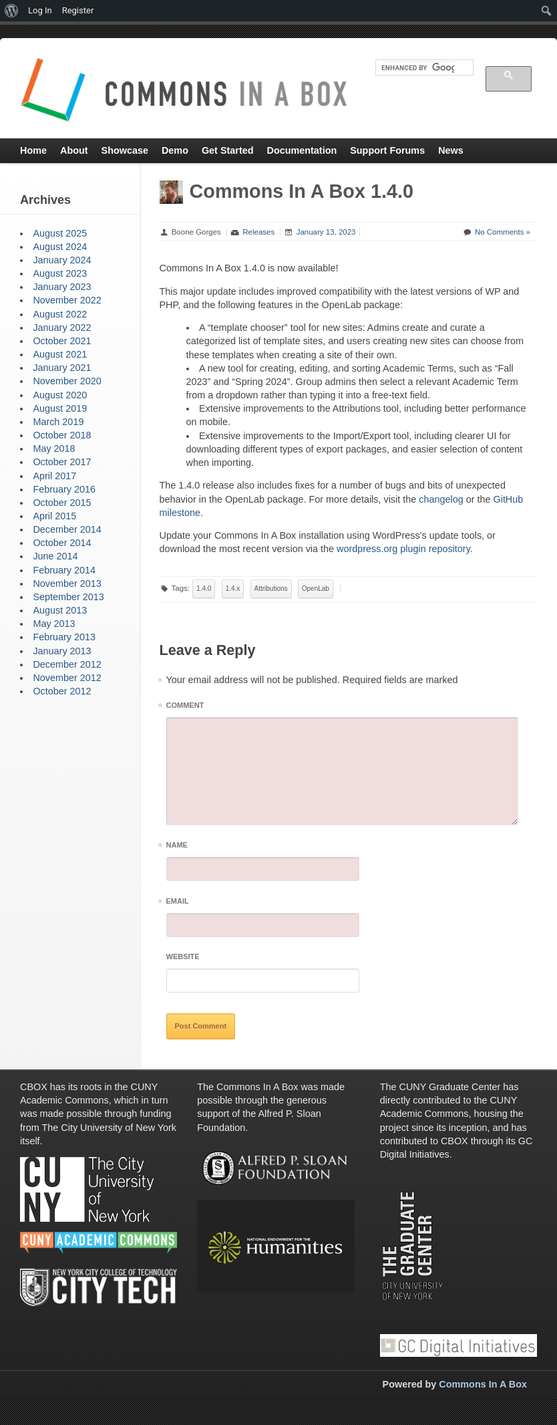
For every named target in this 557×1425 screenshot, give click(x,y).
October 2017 (62, 462)
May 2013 (54, 623)
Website (183, 956)
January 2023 (62, 286)
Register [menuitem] (78, 10)
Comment (185, 707)
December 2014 (67, 529)
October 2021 (62, 341)
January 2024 (62, 260)
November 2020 (67, 381)
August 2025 (60, 233)
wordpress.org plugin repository (403, 548)
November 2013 (67, 583)
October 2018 (62, 435)
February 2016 (64, 489)
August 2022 (60, 314)
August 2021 (60, 354)
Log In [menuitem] (40, 10)
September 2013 (68, 597)
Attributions (271, 588)
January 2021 (62, 367)
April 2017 (54, 476)
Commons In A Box (483, 1384)
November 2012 (67, 677)
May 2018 (54, 448)
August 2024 (60, 246)
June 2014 (55, 556)
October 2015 (62, 502)
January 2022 (62, 327)
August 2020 (60, 395)
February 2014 (64, 570)
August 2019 (60, 408)
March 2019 (58, 421)
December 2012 (67, 664)
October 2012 (62, 691)
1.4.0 (203, 588)
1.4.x (233, 588)
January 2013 (62, 651)
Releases (258, 232)
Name (177, 847)
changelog (441, 499)
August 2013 (60, 610)
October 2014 (62, 542)
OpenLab (315, 588)
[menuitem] (11, 10)
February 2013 (64, 637)
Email (177, 903)
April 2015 (54, 516)
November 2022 (67, 300)
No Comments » (502, 232)
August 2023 (60, 273)
